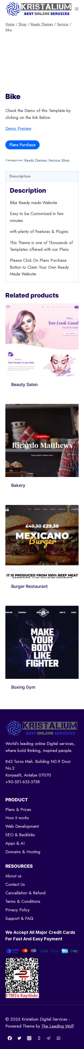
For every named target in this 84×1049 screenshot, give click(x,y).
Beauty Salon (24, 384)
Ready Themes (35, 160)
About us (13, 876)
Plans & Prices (18, 809)
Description (20, 176)
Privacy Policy (17, 910)
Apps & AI (15, 843)
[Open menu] (77, 8)
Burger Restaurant (29, 586)
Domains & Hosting (22, 852)
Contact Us (15, 884)
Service (54, 160)
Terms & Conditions (22, 901)
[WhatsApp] (58, 1038)
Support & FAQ (19, 918)
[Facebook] (9, 1038)
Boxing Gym (23, 687)
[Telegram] (49, 1038)
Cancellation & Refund (25, 893)
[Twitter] (19, 1038)
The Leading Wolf (57, 1026)
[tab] (42, 176)
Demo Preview (18, 128)
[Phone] (39, 1038)
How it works (17, 818)
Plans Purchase (22, 145)
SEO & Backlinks (20, 835)
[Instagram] (29, 1038)
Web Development (22, 826)
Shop (65, 160)
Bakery (18, 485)
